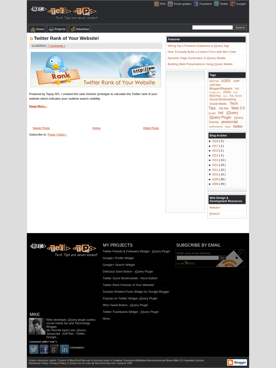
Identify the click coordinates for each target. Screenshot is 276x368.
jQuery (232, 113)
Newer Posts (41, 128)
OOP (235, 92)
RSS (190, 263)
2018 (215, 141)
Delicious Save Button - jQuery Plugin (128, 271)
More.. (107, 318)
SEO (225, 96)
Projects (56, 29)
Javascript (53, 333)
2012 (215, 165)
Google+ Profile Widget (118, 258)
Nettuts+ (215, 207)
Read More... (38, 106)
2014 (215, 155)
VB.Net (223, 108)
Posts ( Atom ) (57, 134)
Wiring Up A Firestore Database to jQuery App (198, 46)
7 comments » (56, 46)
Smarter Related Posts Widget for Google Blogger (136, 291)
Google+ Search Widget (119, 264)
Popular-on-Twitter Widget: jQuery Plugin (130, 298)
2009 (215, 179)
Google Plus (215, 92)
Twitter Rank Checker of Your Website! (128, 285)
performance (216, 126)
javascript (229, 122)
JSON (227, 92)
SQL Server (235, 96)
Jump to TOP (124, 363)
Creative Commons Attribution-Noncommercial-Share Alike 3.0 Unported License (159, 360)
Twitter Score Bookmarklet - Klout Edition (130, 278)
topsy (228, 126)
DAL (237, 88)
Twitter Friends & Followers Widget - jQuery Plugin (136, 251)
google (212, 113)
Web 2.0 (238, 108)
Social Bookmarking (222, 99)
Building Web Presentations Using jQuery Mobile (200, 64)
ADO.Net (214, 81)
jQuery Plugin (220, 117)
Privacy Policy (58, 363)
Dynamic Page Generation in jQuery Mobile (197, 58)
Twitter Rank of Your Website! (66, 38)
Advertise (79, 29)
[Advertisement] (185, 141)
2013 (215, 160)
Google (51, 337)
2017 (215, 146)
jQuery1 (214, 213)
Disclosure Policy (39, 363)
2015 (215, 150)
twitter (238, 126)
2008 (215, 184)
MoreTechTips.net (80, 360)
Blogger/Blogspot (220, 88)
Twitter (80, 333)
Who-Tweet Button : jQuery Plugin (125, 305)
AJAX (225, 81)
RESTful (215, 95)
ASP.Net (215, 85)
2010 (215, 174)
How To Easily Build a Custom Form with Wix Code (202, 52)
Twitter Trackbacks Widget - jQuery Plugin (131, 312)
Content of (74, 360)
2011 (215, 169)
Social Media (218, 103)
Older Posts (151, 128)
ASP (236, 81)
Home (37, 29)
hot (220, 113)
